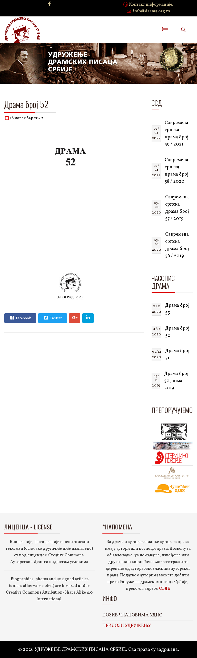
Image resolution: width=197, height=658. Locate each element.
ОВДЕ (164, 589)
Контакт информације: (151, 4)
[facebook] (49, 4)
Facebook (20, 318)
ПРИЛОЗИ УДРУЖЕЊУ (126, 626)
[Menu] (165, 29)
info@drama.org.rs (151, 11)
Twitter (52, 318)
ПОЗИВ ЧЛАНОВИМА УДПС (132, 615)
